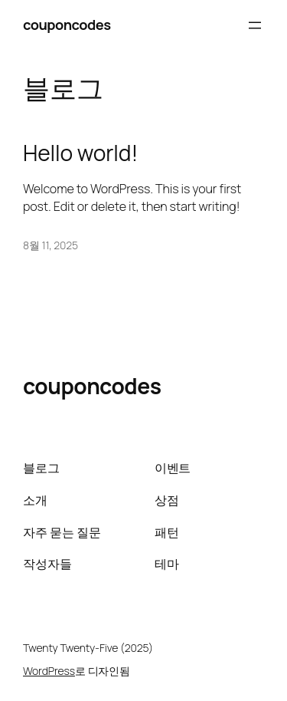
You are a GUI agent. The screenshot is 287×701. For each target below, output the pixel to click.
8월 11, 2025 (50, 245)
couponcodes (67, 24)
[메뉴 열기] (255, 25)
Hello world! (80, 153)
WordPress (49, 670)
